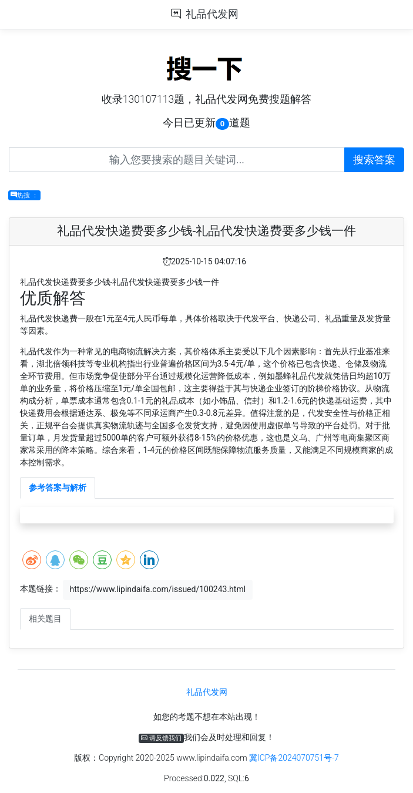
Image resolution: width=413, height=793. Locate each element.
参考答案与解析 (57, 487)
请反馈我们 (161, 738)
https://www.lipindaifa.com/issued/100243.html (157, 589)
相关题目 (45, 618)
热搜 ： (24, 195)
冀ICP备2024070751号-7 (294, 757)
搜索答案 (374, 160)
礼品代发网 (212, 14)
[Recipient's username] (177, 159)
